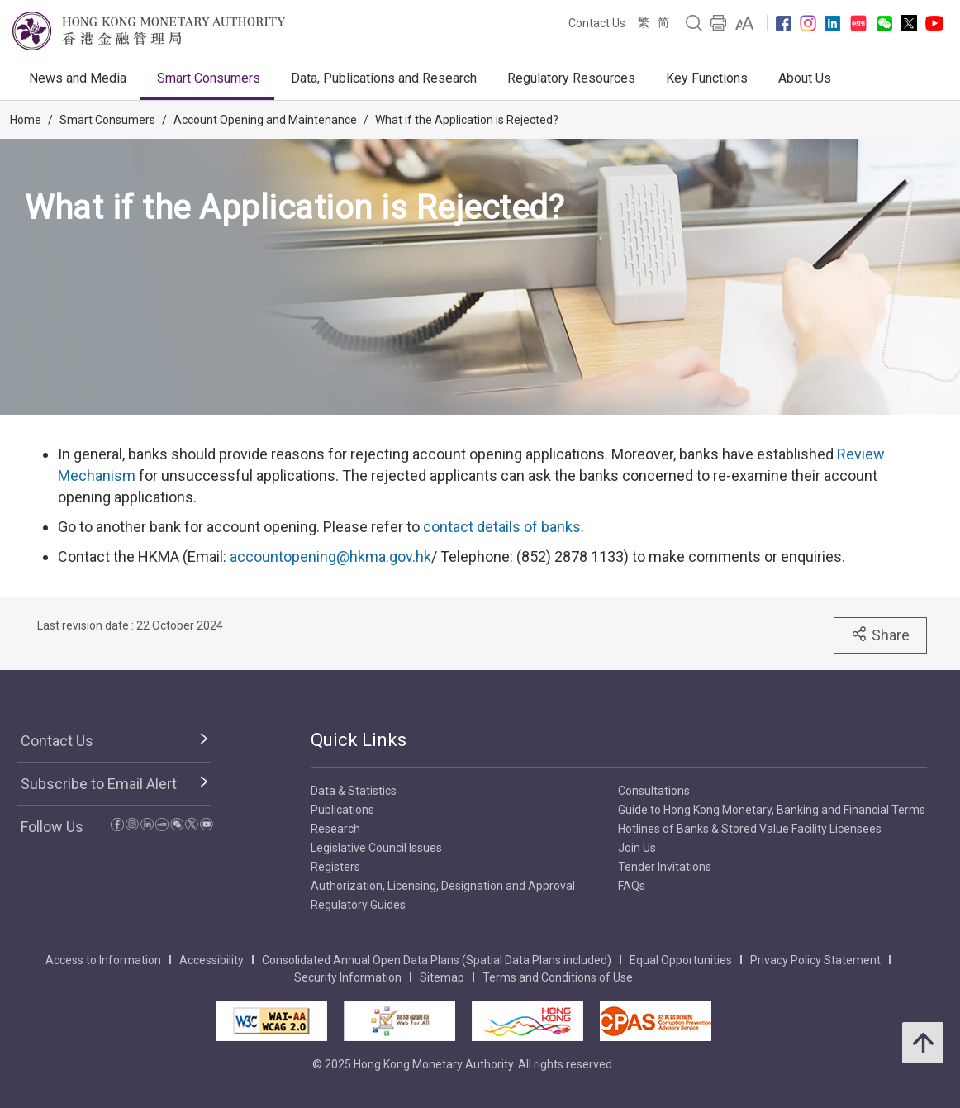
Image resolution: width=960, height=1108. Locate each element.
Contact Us (596, 23)
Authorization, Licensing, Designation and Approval (443, 885)
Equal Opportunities (681, 960)
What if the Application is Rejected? (466, 119)
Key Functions (707, 78)
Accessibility (211, 960)
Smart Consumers (208, 78)
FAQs (631, 885)
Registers (335, 866)
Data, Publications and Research (384, 78)
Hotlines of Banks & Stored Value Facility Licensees (750, 828)
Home (25, 119)
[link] (744, 23)
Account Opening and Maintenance (265, 119)
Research (335, 828)
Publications (342, 809)
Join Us (637, 847)
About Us (804, 78)
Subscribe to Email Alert (99, 783)
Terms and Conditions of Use (557, 977)
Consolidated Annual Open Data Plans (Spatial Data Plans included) (436, 960)
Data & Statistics (354, 790)
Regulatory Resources (571, 78)
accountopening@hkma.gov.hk (330, 556)
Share (880, 634)
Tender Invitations (664, 866)
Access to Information (103, 960)
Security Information (348, 977)
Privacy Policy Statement (815, 960)
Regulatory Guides (358, 904)
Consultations (654, 790)
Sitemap (442, 977)
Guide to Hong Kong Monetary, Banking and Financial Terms (771, 809)
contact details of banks (502, 526)
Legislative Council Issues (376, 847)
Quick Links (358, 740)
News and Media (77, 78)
